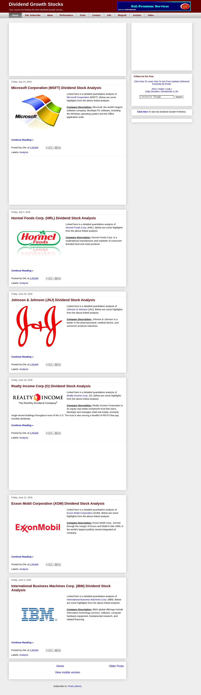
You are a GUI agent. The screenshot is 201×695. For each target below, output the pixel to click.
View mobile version (67, 672)
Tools (82, 15)
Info (109, 15)
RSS (154, 89)
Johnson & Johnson (77, 309)
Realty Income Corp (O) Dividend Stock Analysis (51, 386)
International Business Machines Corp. (87, 599)
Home (15, 15)
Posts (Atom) (75, 686)
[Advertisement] (68, 26)
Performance (66, 15)
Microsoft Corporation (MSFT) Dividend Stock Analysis (56, 88)
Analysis (23, 152)
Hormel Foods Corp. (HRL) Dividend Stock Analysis (53, 218)
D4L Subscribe (33, 15)
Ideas (50, 15)
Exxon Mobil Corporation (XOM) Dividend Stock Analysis (57, 503)
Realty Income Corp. (77, 395)
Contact (96, 15)
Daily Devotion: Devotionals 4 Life (161, 91)
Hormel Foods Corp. (76, 227)
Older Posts (116, 666)
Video (151, 15)
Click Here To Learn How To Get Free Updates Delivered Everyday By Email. (161, 82)
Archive (137, 15)
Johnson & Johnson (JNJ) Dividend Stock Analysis (53, 300)
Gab (168, 89)
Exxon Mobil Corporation (79, 513)
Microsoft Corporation (78, 97)
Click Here (142, 111)
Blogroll (122, 15)
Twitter (161, 89)
